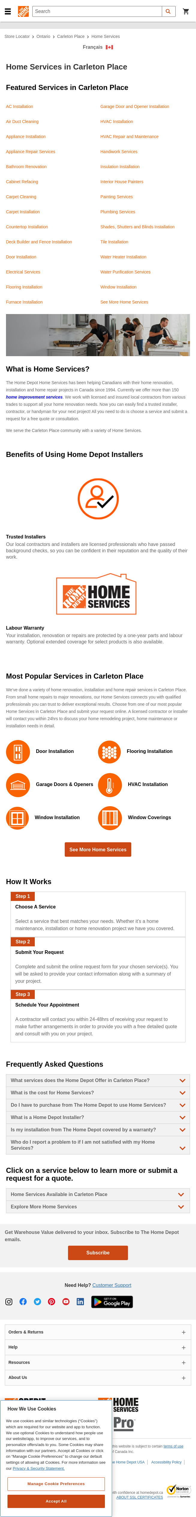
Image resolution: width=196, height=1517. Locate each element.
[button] (8, 11)
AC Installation (19, 106)
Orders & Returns (25, 1332)
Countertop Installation (27, 226)
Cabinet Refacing (22, 181)
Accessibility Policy (166, 1462)
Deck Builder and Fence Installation (39, 241)
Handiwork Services (119, 151)
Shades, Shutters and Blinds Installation (137, 226)
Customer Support (111, 1285)
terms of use (173, 1446)
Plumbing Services (117, 211)
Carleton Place (71, 36)
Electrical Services (23, 272)
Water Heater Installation (123, 256)
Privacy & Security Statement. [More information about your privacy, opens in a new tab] (39, 1468)
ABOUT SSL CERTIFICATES (139, 1497)
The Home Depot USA (126, 1462)
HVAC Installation (116, 121)
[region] (56, 1458)
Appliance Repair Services (30, 151)
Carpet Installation (23, 211)
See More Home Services (124, 302)
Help (12, 1347)
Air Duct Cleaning (22, 121)
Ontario (43, 36)
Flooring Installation (24, 287)
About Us (17, 1377)
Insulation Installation (120, 166)
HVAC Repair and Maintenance (129, 136)
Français (93, 47)
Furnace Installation (24, 302)
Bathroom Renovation (26, 166)
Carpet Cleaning (21, 196)
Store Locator (17, 36)
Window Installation (118, 287)
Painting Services (116, 196)
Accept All (56, 1501)
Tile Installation (114, 241)
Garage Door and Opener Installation (134, 106)
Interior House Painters (121, 181)
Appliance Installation (26, 136)
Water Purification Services (125, 272)
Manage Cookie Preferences (56, 1484)
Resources (19, 1362)
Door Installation (21, 256)
